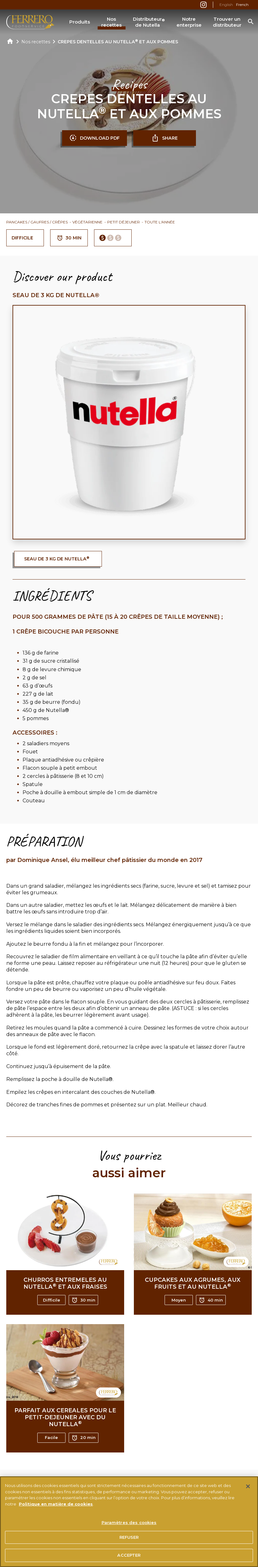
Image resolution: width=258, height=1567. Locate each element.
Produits (79, 22)
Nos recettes (111, 22)
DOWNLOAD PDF (94, 138)
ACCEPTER (128, 1557)
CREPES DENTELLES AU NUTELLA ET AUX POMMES (118, 42)
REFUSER (129, 1539)
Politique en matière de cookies (56, 1506)
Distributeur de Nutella (149, 22)
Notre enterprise (189, 22)
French (242, 4)
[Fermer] (248, 1488)
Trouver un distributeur (227, 22)
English (226, 4)
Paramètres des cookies (129, 1524)
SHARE (164, 138)
